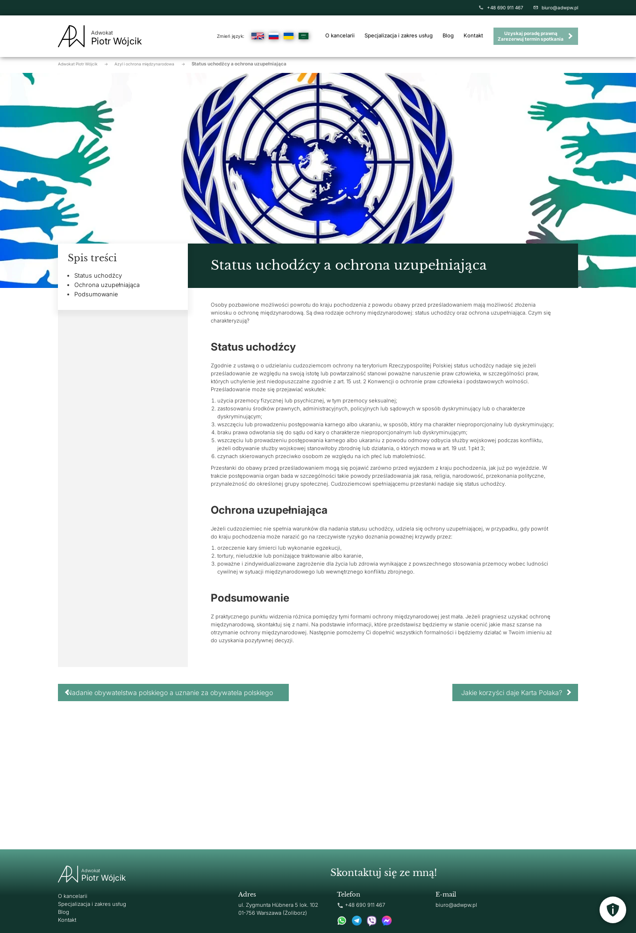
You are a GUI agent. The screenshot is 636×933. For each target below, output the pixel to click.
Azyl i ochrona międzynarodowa (149, 64)
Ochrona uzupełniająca (107, 284)
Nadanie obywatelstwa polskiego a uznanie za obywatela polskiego (170, 692)
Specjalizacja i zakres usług (398, 36)
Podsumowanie (96, 294)
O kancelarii (340, 36)
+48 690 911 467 (501, 7)
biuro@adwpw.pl (555, 7)
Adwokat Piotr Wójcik (83, 64)
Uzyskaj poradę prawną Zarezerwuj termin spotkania (531, 36)
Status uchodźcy (98, 275)
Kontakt (473, 36)
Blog (448, 36)
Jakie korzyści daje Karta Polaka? (511, 692)
